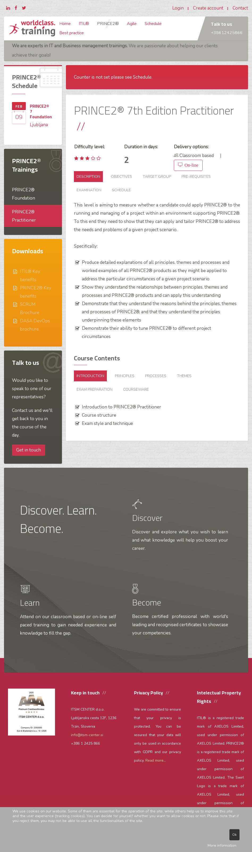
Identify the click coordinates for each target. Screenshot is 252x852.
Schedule (121, 190)
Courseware (136, 389)
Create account (208, 8)
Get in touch (28, 450)
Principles (125, 375)
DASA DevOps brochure (35, 325)
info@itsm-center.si (87, 734)
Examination (89, 190)
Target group (157, 176)
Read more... (155, 760)
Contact (240, 8)
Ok (234, 835)
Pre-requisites (196, 176)
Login (178, 8)
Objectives (121, 176)
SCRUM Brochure (29, 308)
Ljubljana (39, 125)
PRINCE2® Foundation (23, 194)
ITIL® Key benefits (30, 275)
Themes (184, 375)
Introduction (90, 375)
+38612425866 (227, 33)
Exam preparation (94, 389)
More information (222, 845)
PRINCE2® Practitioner (24, 216)
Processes (155, 375)
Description (88, 176)
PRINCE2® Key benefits (35, 292)
